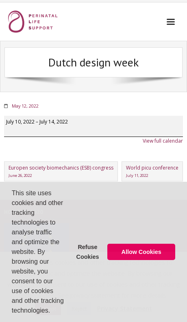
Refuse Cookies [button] (87, 252)
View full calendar (163, 140)
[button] (53, 311)
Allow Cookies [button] (141, 252)
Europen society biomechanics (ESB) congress (61, 171)
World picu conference (152, 171)
